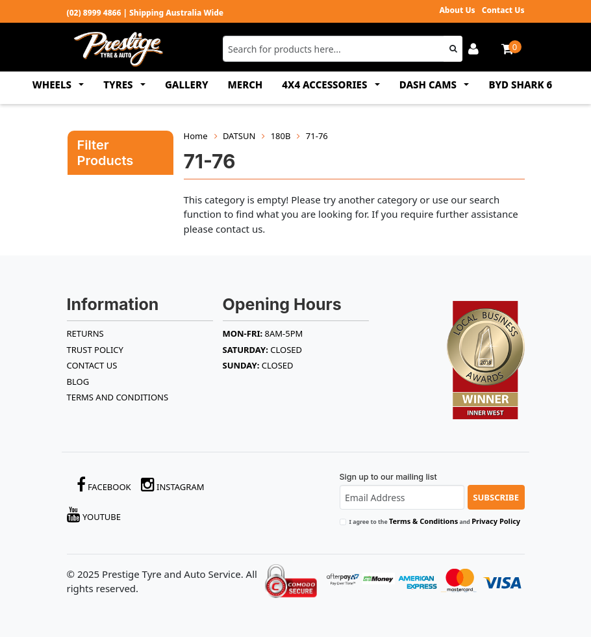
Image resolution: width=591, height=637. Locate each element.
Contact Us (503, 10)
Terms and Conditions (118, 397)
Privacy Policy (496, 521)
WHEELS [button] (53, 84)
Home (196, 136)
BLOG (78, 381)
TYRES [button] (119, 84)
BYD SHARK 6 (520, 84)
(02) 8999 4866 (94, 12)
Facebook (104, 484)
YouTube (94, 514)
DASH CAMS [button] (429, 84)
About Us (457, 10)
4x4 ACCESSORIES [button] (326, 84)
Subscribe (496, 497)
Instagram (173, 484)
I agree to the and (435, 521)
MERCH (245, 84)
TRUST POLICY (95, 350)
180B (281, 136)
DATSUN (239, 136)
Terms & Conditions (423, 521)
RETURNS (85, 333)
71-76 (317, 136)
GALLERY (186, 84)
